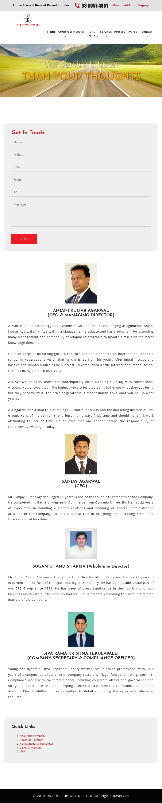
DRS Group (92, 34)
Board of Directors (31, 740)
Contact (147, 33)
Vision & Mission (30, 747)
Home (51, 32)
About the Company (32, 736)
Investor (79, 33)
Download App (123, 5)
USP (22, 751)
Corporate (65, 33)
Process (119, 33)
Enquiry (143, 5)
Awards (133, 32)
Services (106, 33)
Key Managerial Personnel (36, 743)
